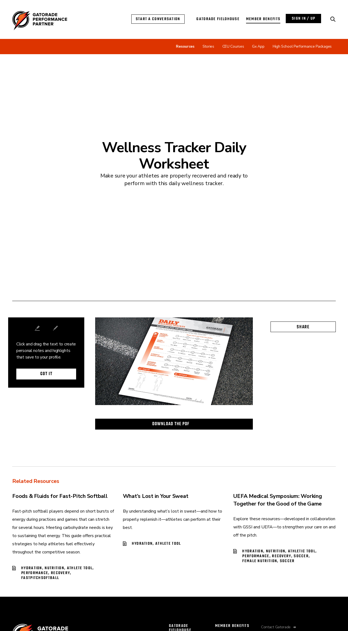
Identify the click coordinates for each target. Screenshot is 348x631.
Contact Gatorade (276, 627)
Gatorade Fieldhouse (218, 19)
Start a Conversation (158, 19)
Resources (185, 46)
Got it (46, 374)
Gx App (258, 46)
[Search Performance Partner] (333, 19)
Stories (208, 46)
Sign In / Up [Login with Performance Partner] (303, 18)
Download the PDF (170, 424)
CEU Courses (233, 46)
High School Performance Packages (302, 46)
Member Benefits (263, 19)
